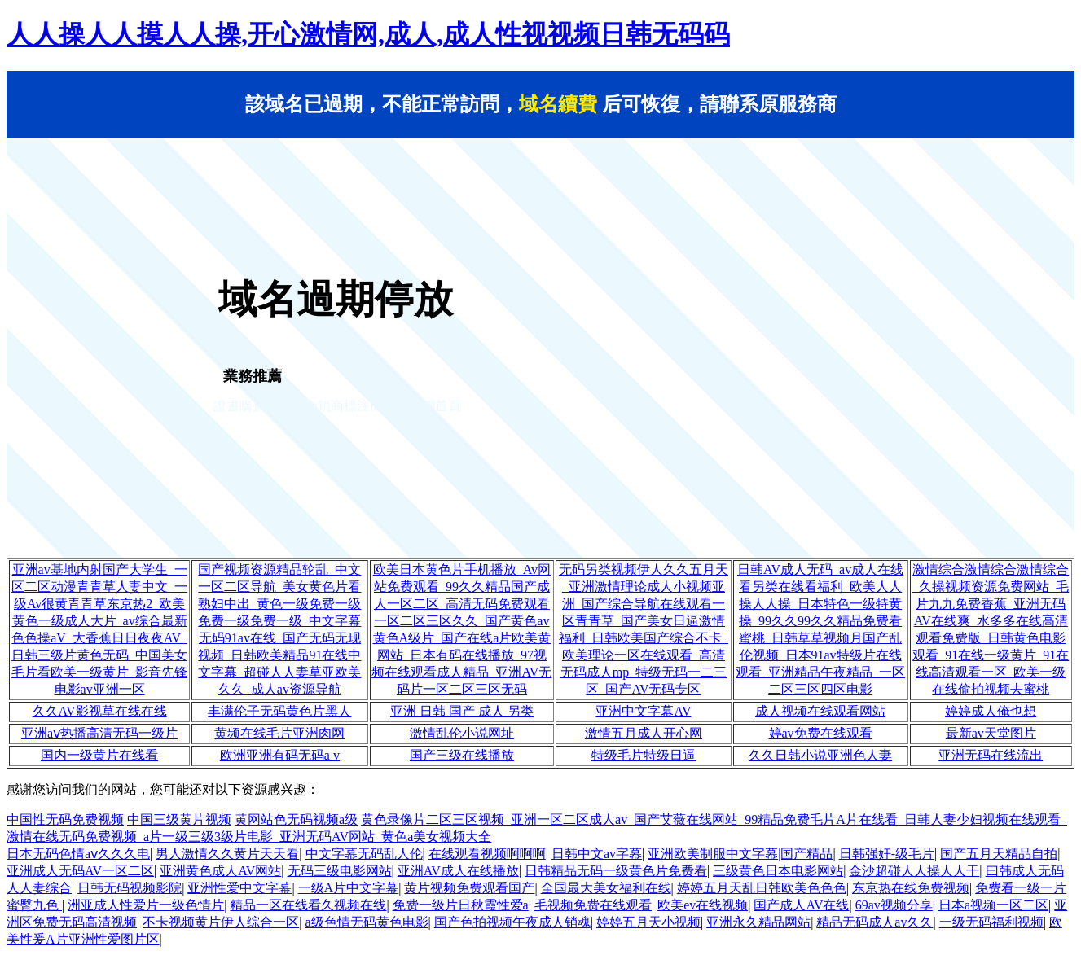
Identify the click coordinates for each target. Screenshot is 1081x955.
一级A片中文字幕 (348, 888)
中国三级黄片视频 (179, 819)
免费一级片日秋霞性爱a (461, 905)
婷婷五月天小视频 (648, 922)
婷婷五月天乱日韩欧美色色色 (761, 888)
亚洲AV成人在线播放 (458, 871)
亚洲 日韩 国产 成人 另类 (462, 711)
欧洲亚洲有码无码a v (280, 755)
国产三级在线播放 (462, 755)
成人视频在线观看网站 (820, 711)
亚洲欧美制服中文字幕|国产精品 (740, 854)
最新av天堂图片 (991, 733)
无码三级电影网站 (340, 871)
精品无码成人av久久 (874, 922)
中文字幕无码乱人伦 (364, 854)
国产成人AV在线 (801, 905)
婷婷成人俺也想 (990, 711)
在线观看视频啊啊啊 (487, 854)
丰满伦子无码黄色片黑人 (279, 711)
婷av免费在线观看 (820, 733)
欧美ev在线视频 (702, 905)
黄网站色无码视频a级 (296, 819)
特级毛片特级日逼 (643, 755)
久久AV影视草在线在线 (100, 711)
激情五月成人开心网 (643, 733)
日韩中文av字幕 (596, 854)
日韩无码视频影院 (129, 888)
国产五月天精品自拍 (998, 854)
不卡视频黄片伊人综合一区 (221, 922)
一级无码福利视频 (991, 922)
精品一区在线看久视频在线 (308, 905)
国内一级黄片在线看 (99, 755)
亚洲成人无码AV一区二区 (80, 871)
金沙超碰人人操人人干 (914, 871)
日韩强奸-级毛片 (886, 854)
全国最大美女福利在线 (606, 888)
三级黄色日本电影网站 (778, 871)
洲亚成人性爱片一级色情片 (146, 905)
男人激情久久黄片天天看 (227, 854)
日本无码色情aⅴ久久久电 (78, 854)
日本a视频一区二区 (993, 905)
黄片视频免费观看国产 (469, 888)
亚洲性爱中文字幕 (239, 888)
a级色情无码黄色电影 (366, 922)
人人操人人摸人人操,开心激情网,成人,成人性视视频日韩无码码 (368, 34)
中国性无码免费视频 (65, 819)
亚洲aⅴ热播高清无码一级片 (99, 733)
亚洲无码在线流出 (990, 755)
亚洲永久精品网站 (758, 922)
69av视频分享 (894, 905)
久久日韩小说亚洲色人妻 (820, 755)
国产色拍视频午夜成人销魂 (512, 922)
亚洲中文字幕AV (643, 711)
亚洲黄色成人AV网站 (220, 871)
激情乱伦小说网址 (462, 733)
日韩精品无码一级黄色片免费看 (616, 871)
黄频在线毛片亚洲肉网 (279, 733)
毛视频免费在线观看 (593, 905)
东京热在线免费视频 (910, 888)
